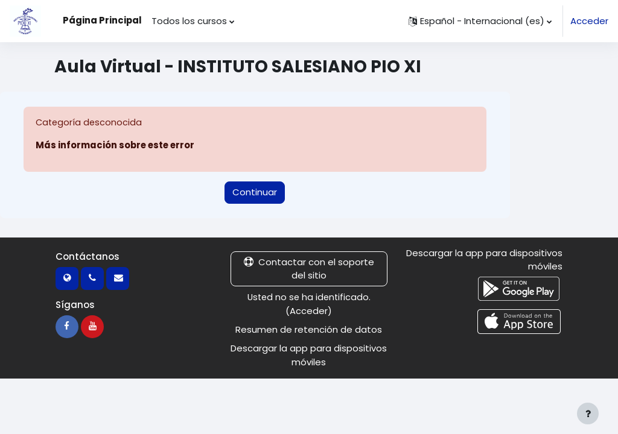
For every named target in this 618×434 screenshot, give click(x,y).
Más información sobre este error (115, 145)
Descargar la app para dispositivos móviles (309, 355)
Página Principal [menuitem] (102, 20)
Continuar (254, 192)
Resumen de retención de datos (308, 329)
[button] (480, 21)
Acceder (589, 20)
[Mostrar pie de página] (588, 413)
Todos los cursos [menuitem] (189, 20)
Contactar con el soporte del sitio (309, 268)
